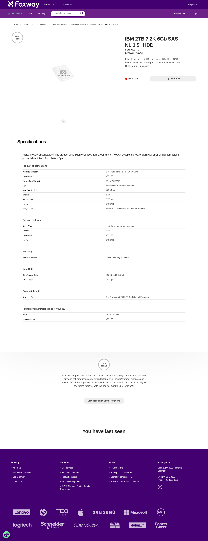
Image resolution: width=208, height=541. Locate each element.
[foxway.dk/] (23, 4)
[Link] (161, 487)
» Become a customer (21, 472)
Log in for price (173, 78)
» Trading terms (116, 468)
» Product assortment (69, 472)
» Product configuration (70, 481)
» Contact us (17, 481)
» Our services (66, 468)
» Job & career (18, 477)
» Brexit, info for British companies (124, 481)
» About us (16, 468)
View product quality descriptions (104, 401)
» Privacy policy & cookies (120, 472)
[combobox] (66, 13)
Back (16, 24)
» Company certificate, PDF (121, 477)
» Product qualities (68, 477)
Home (26, 24)
